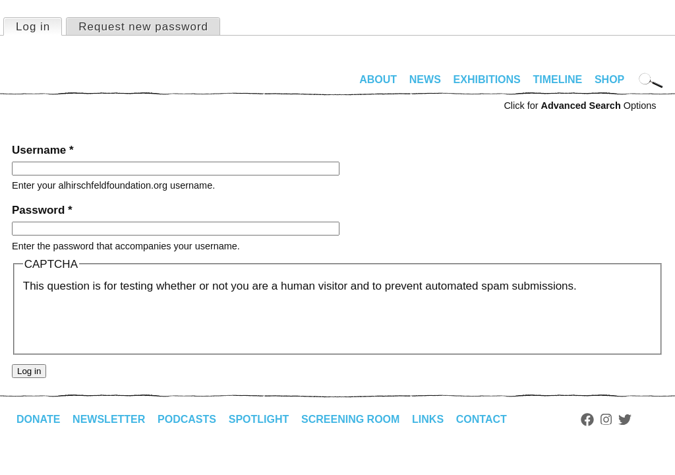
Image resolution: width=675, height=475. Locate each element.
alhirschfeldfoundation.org (51, 85)
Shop (609, 79)
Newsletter (109, 419)
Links (428, 419)
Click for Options (580, 105)
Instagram (606, 419)
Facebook (587, 419)
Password (42, 210)
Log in (38, 25)
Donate (38, 419)
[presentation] (123, 320)
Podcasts (187, 419)
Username (43, 150)
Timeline (558, 79)
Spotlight (259, 419)
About (378, 79)
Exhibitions (487, 79)
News (425, 79)
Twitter (624, 419)
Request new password (143, 26)
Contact (481, 419)
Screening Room (350, 419)
